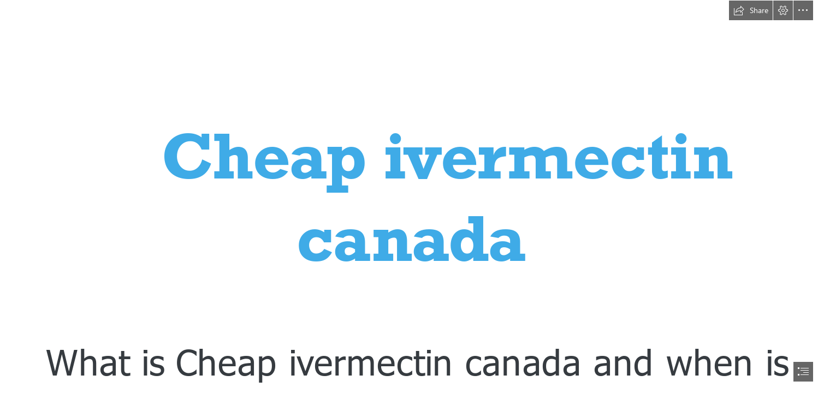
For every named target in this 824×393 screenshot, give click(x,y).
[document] (412, 196)
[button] (751, 10)
